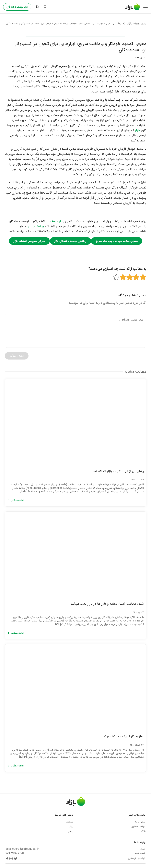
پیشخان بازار (36, 226)
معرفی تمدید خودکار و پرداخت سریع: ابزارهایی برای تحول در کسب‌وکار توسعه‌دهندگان (48, 23)
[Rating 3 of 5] (129, 277)
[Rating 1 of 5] (143, 277)
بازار (137, 130)
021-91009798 (15, 853)
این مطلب (54, 221)
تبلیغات (69, 822)
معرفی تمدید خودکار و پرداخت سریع (117, 241)
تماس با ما (140, 822)
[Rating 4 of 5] (123, 277)
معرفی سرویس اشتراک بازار (29, 241)
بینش (70, 831)
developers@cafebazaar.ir (22, 849)
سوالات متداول (138, 826)
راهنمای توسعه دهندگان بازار (70, 241)
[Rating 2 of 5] (136, 277)
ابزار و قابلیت (103, 23)
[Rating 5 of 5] (116, 277)
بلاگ (119, 23)
